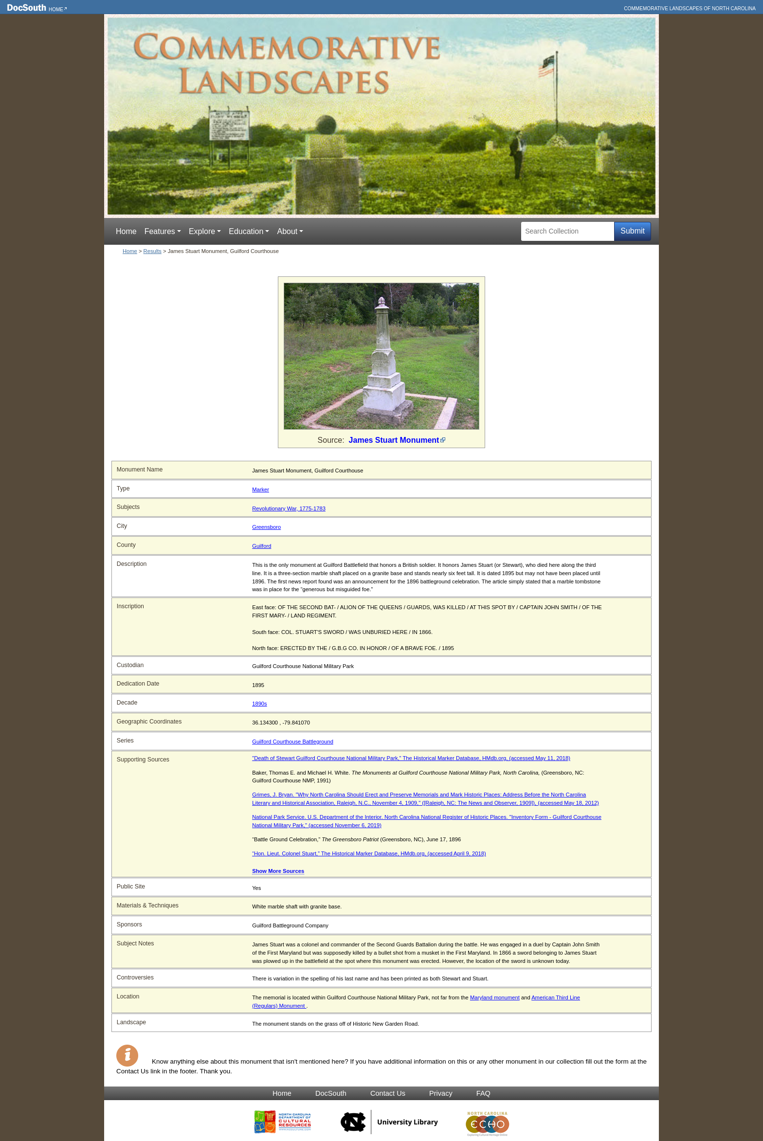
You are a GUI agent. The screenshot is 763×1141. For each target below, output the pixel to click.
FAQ (483, 1093)
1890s (259, 703)
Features (160, 231)
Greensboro (266, 527)
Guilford (261, 546)
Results (153, 251)
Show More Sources (278, 871)
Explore (202, 231)
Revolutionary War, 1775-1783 (289, 508)
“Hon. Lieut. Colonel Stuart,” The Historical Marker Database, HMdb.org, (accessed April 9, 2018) (369, 853)
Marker (260, 489)
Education (246, 231)
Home (56, 9)
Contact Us (387, 1093)
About (287, 231)
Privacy (441, 1093)
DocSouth (330, 1093)
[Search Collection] (567, 231)
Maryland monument (495, 997)
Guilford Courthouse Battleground (292, 741)
